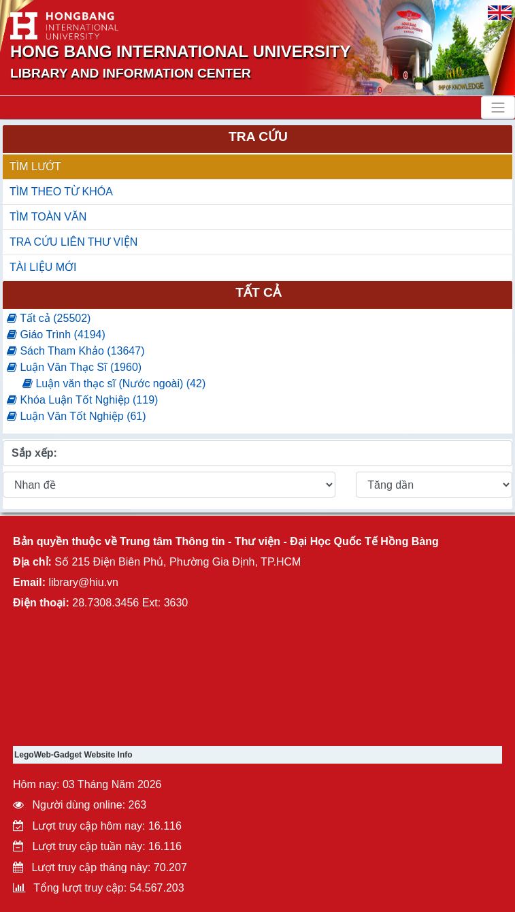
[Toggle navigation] (498, 107)
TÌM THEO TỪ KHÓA (61, 191)
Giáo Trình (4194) (56, 334)
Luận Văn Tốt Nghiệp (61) (76, 416)
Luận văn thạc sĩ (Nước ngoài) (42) (113, 383)
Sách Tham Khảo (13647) (75, 351)
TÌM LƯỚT (35, 166)
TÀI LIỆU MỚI (43, 267)
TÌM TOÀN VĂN (48, 217)
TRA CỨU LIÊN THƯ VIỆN (73, 242)
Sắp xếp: (34, 453)
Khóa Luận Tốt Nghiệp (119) (82, 400)
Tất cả (258, 292)
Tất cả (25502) (48, 318)
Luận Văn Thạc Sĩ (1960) (74, 367)
